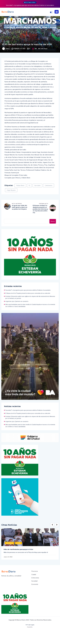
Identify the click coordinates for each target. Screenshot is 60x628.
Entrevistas (35, 578)
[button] (57, 11)
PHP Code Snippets (30, 625)
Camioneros (48, 185)
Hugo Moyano (11, 190)
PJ (29, 185)
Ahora (18, 543)
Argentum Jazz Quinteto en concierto (16, 301)
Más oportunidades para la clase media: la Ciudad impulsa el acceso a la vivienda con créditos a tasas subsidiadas (30, 305)
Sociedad (34, 581)
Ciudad (33, 575)
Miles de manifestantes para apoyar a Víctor (18, 549)
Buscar (53, 221)
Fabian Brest (20, 185)
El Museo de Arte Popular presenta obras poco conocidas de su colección (27, 293)
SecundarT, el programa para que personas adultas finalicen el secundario (30, 5)
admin (8, 48)
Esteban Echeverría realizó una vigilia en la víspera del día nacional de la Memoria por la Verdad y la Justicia (30, 297)
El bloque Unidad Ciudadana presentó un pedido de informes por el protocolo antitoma (40, 209)
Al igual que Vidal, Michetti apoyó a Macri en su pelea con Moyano (19, 208)
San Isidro (37, 185)
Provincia (9, 543)
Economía (34, 584)
